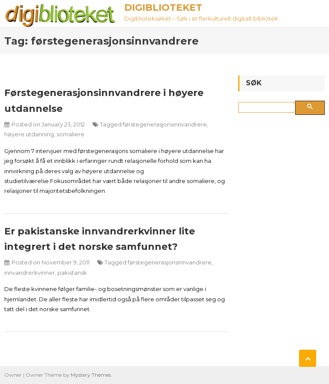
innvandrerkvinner (29, 272)
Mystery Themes (91, 375)
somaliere (70, 134)
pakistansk (72, 272)
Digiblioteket (163, 7)
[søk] (268, 107)
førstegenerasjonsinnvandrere (165, 124)
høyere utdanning (29, 134)
